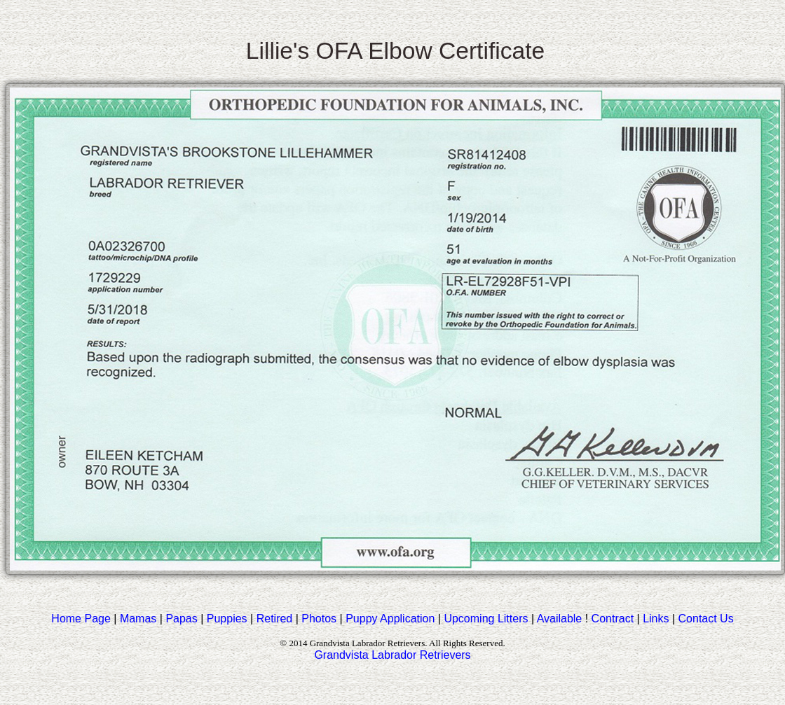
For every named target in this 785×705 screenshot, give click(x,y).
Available (559, 618)
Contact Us (706, 618)
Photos (318, 618)
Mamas (138, 618)
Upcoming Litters (486, 618)
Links (656, 618)
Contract (613, 618)
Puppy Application (390, 618)
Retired (275, 618)
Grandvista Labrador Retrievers (392, 655)
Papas (181, 618)
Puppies (227, 618)
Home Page (81, 618)
